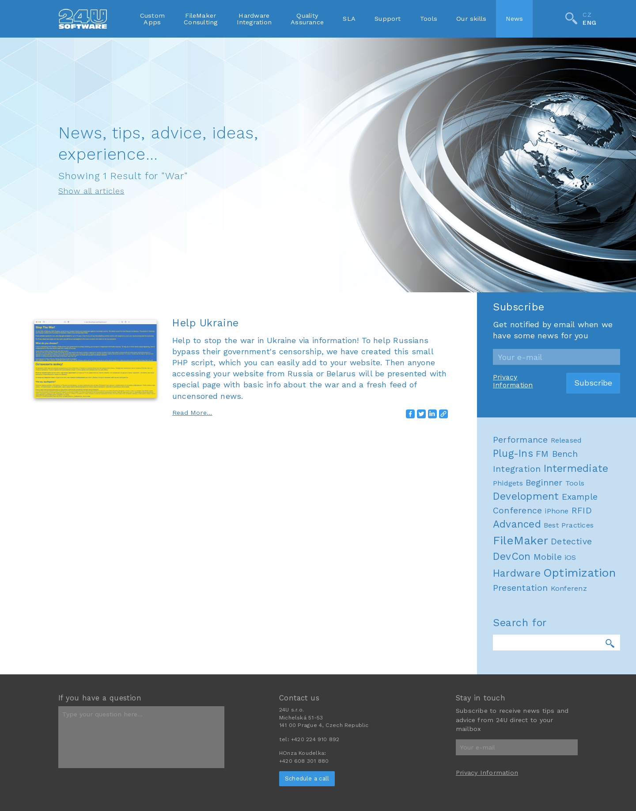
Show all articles (91, 191)
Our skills (471, 18)
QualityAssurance (307, 18)
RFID (582, 648)
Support (388, 18)
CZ (587, 14)
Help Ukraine (205, 323)
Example (580, 634)
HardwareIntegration (254, 18)
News (514, 18)
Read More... (192, 412)
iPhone (556, 648)
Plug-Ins (513, 590)
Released (566, 577)
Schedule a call (307, 778)
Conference (517, 648)
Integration (517, 606)
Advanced (517, 661)
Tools (428, 18)
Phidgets (508, 620)
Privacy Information (513, 518)
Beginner (544, 619)
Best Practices (569, 662)
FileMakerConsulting (200, 18)
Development (526, 633)
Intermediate (576, 605)
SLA (349, 18)
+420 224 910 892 (315, 739)
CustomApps (152, 18)
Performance (520, 576)
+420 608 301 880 (304, 761)
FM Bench (557, 590)
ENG (589, 23)
